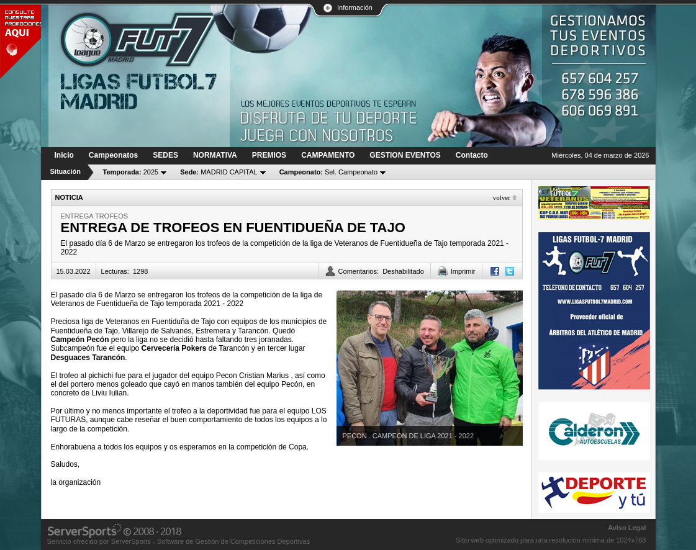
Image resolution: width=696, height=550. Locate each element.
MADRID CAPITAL (219, 172)
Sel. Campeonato (328, 172)
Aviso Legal (627, 527)
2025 (131, 172)
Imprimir (463, 271)
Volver (501, 197)
